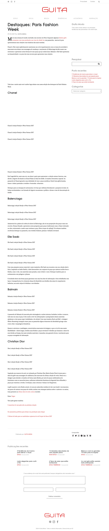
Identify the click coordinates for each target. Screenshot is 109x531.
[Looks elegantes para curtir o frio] (12, 463)
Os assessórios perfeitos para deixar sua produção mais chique (26, 412)
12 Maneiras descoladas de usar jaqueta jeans (85, 76)
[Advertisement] (38, 69)
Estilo (15, 19)
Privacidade (83, 1)
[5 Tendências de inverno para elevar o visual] (12, 453)
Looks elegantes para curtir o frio (81, 80)
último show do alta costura (26, 392)
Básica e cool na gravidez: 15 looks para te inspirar (86, 78)
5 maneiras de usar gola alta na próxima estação (22, 405)
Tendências (62, 19)
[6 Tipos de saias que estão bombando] (44, 463)
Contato (92, 1)
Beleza (46, 19)
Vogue (13, 396)
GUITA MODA (28, 434)
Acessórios (77, 19)
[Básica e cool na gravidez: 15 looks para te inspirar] (76, 453)
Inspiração (93, 19)
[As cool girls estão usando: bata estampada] (76, 463)
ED (72, 528)
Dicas (31, 19)
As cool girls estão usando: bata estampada (91, 462)
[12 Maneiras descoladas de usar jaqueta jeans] (44, 453)
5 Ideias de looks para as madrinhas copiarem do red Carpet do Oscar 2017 (30, 417)
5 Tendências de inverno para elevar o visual (84, 74)
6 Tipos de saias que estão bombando (83, 82)
